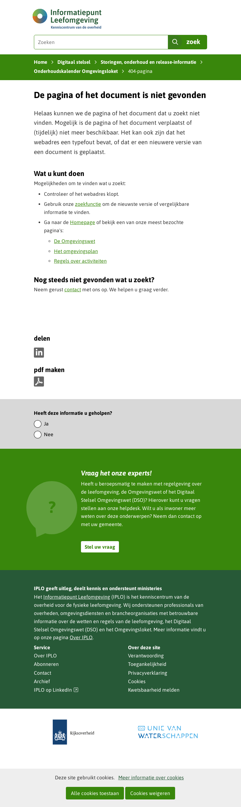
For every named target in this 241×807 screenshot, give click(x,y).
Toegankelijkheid (147, 664)
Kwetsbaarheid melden (153, 690)
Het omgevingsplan (76, 251)
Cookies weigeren (150, 793)
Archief (42, 681)
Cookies (137, 681)
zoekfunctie (88, 204)
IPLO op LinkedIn (56, 690)
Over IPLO (81, 637)
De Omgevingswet (74, 241)
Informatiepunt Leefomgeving (76, 597)
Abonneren (46, 664)
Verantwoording (146, 655)
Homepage (82, 222)
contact (72, 289)
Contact (42, 673)
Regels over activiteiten (80, 261)
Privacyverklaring (147, 673)
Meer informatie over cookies (151, 777)
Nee (48, 434)
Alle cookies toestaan (95, 793)
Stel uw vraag (100, 547)
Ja (46, 423)
